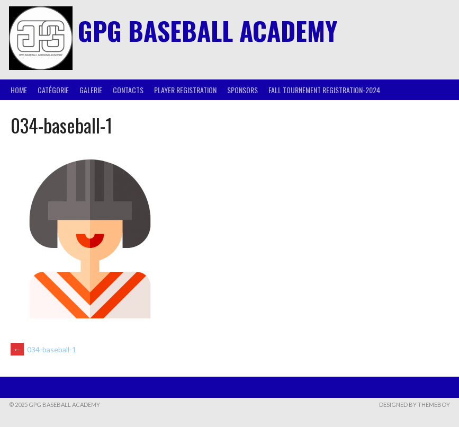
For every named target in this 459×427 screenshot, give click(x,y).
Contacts (128, 89)
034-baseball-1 (43, 349)
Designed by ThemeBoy (414, 404)
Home (19, 89)
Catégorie (53, 89)
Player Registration (185, 89)
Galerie (90, 89)
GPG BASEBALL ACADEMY (207, 30)
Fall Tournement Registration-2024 (324, 89)
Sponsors (242, 89)
